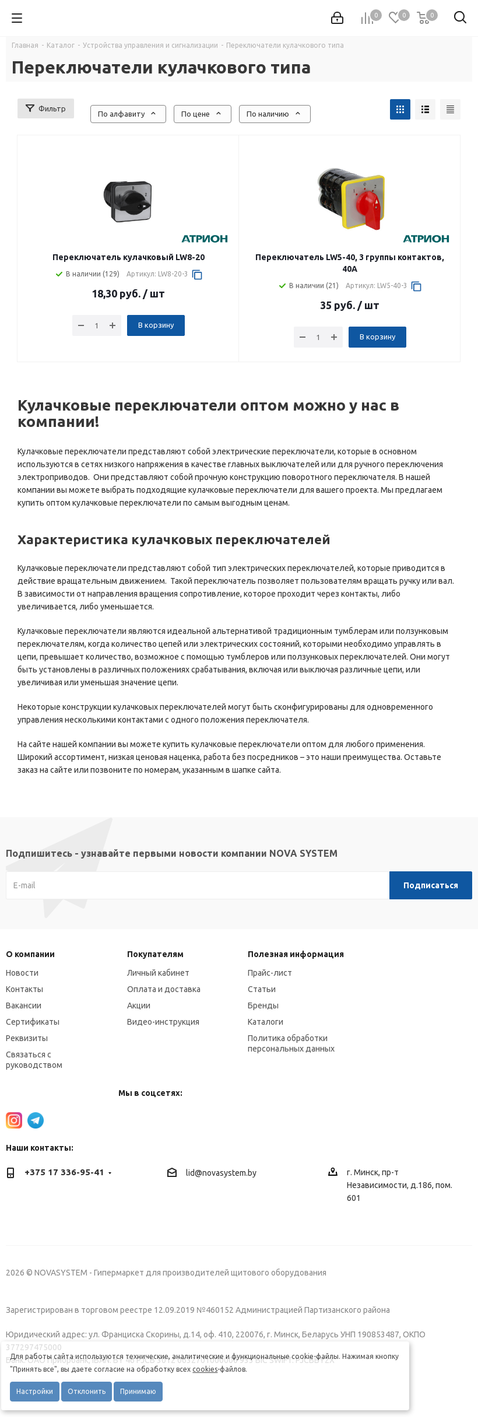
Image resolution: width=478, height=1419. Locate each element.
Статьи (262, 989)
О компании (30, 954)
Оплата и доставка (164, 989)
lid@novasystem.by (221, 1173)
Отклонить (87, 1391)
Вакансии (23, 1005)
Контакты (24, 989)
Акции (138, 1005)
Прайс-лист (270, 972)
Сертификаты (32, 1021)
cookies (204, 1369)
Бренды (263, 1005)
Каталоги (265, 1021)
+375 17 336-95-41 (64, 1172)
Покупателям (155, 954)
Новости (22, 972)
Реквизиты (27, 1038)
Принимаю (138, 1391)
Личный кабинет (158, 972)
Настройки (34, 1391)
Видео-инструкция (163, 1021)
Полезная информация (296, 954)
